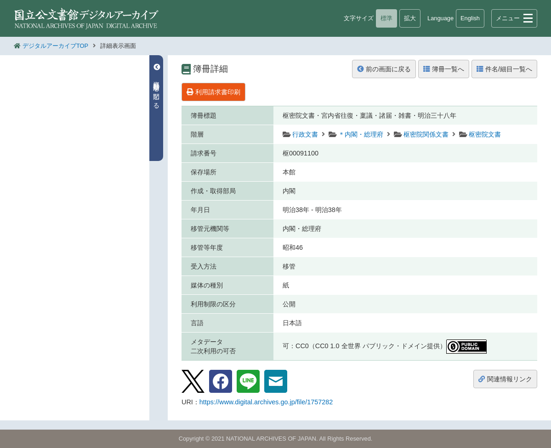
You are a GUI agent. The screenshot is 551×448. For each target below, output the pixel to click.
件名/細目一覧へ (504, 69)
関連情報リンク (505, 379)
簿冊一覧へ (443, 69)
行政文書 (305, 134)
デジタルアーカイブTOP (55, 45)
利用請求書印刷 (213, 92)
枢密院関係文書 (426, 134)
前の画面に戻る (384, 69)
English (470, 18)
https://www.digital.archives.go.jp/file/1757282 (266, 402)
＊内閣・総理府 (360, 134)
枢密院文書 (485, 134)
